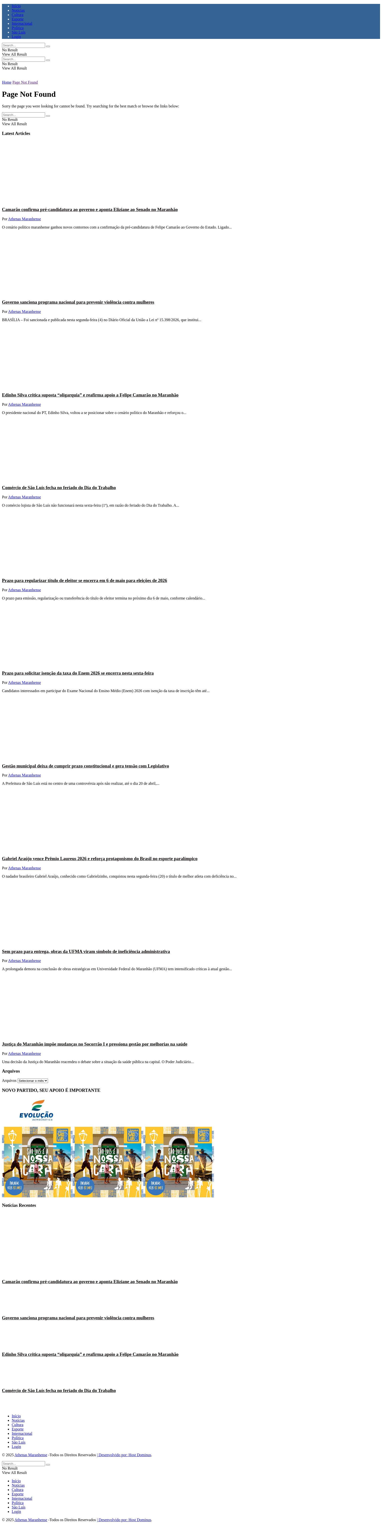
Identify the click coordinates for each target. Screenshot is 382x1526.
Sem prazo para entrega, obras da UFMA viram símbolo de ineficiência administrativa (86, 951)
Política (18, 28)
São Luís (18, 32)
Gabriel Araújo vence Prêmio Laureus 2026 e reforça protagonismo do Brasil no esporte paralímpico (100, 858)
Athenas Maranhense (24, 219)
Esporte (18, 19)
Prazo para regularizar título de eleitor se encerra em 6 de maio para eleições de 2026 (84, 580)
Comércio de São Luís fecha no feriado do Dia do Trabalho (59, 487)
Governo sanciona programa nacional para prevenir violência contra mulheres (78, 302)
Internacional (22, 23)
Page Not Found (25, 82)
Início (16, 6)
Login (16, 37)
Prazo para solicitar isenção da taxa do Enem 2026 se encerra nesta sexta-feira (78, 673)
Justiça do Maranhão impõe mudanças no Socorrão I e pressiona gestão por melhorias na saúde (94, 1044)
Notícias (18, 10)
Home (6, 82)
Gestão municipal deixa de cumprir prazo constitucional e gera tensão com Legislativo (85, 765)
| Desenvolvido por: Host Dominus (124, 1455)
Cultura (17, 15)
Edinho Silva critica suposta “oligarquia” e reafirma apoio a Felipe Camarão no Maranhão (90, 394)
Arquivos (9, 1080)
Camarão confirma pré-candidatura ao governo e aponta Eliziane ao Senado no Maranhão (90, 209)
